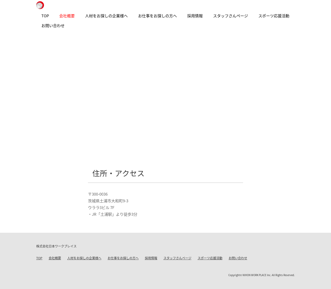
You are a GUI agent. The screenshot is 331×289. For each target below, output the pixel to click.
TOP (39, 258)
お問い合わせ (238, 258)
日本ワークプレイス (40, 5)
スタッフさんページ (177, 258)
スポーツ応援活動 (210, 258)
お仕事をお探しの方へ (123, 258)
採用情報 (151, 258)
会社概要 (55, 258)
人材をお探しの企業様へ (84, 258)
